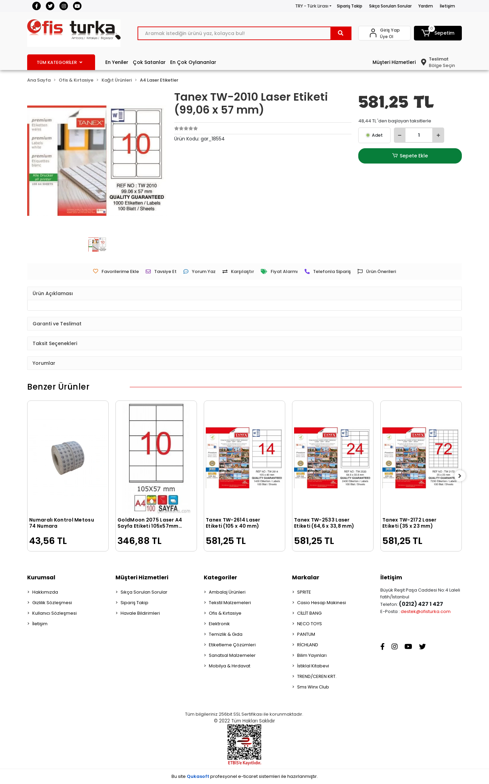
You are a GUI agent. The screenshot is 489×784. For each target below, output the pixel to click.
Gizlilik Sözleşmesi (52, 602)
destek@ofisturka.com (426, 611)
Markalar (305, 577)
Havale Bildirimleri (140, 613)
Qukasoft (198, 776)
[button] (438, 33)
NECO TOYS (309, 623)
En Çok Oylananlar (193, 62)
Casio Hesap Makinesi (321, 602)
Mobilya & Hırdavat (229, 666)
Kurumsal (41, 577)
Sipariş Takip (349, 6)
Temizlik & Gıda (225, 634)
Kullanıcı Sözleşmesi (54, 613)
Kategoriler (220, 577)
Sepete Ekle (410, 155)
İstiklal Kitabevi (313, 666)
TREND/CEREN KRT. (317, 676)
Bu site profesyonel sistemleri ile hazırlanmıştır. (244, 776)
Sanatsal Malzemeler (232, 655)
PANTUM (306, 634)
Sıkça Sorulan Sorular (390, 6)
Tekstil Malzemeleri (230, 602)
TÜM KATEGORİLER (59, 62)
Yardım (425, 6)
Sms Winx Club (313, 687)
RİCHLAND (307, 645)
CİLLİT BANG (309, 613)
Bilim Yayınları (312, 655)
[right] (462, 475)
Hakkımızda (45, 592)
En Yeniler (116, 62)
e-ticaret (248, 776)
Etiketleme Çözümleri (232, 645)
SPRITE (304, 592)
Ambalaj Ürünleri (227, 592)
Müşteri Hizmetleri (394, 62)
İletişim (447, 6)
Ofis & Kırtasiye (225, 613)
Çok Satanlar (149, 62)
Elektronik (219, 623)
